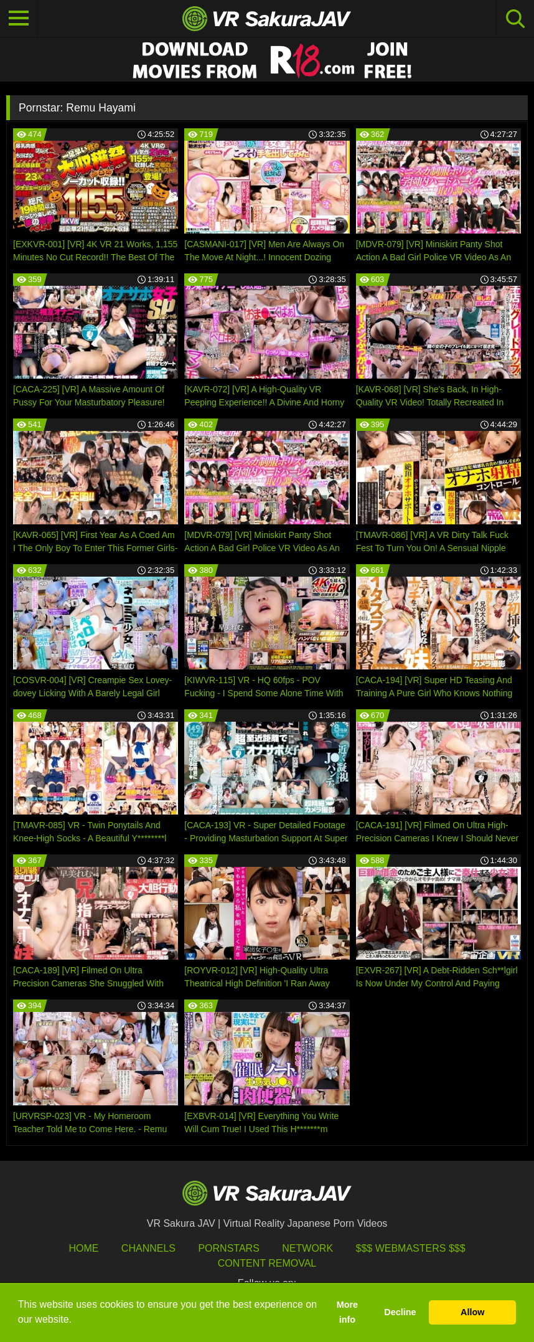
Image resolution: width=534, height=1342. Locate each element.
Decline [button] (400, 1312)
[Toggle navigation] (18, 18)
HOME (83, 1248)
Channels (148, 1248)
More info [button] (347, 1312)
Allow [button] (472, 1312)
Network (307, 1248)
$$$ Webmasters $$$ (411, 1248)
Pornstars (228, 1248)
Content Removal (267, 1263)
